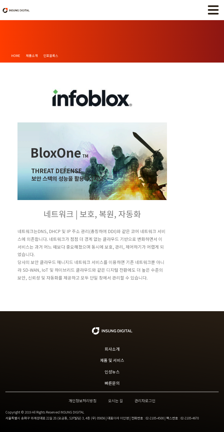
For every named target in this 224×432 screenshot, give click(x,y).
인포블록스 (50, 55)
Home (15, 55)
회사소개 (112, 349)
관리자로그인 (144, 400)
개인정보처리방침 (83, 400)
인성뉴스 (112, 372)
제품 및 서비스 (112, 360)
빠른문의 (112, 383)
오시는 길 (115, 400)
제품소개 (32, 55)
